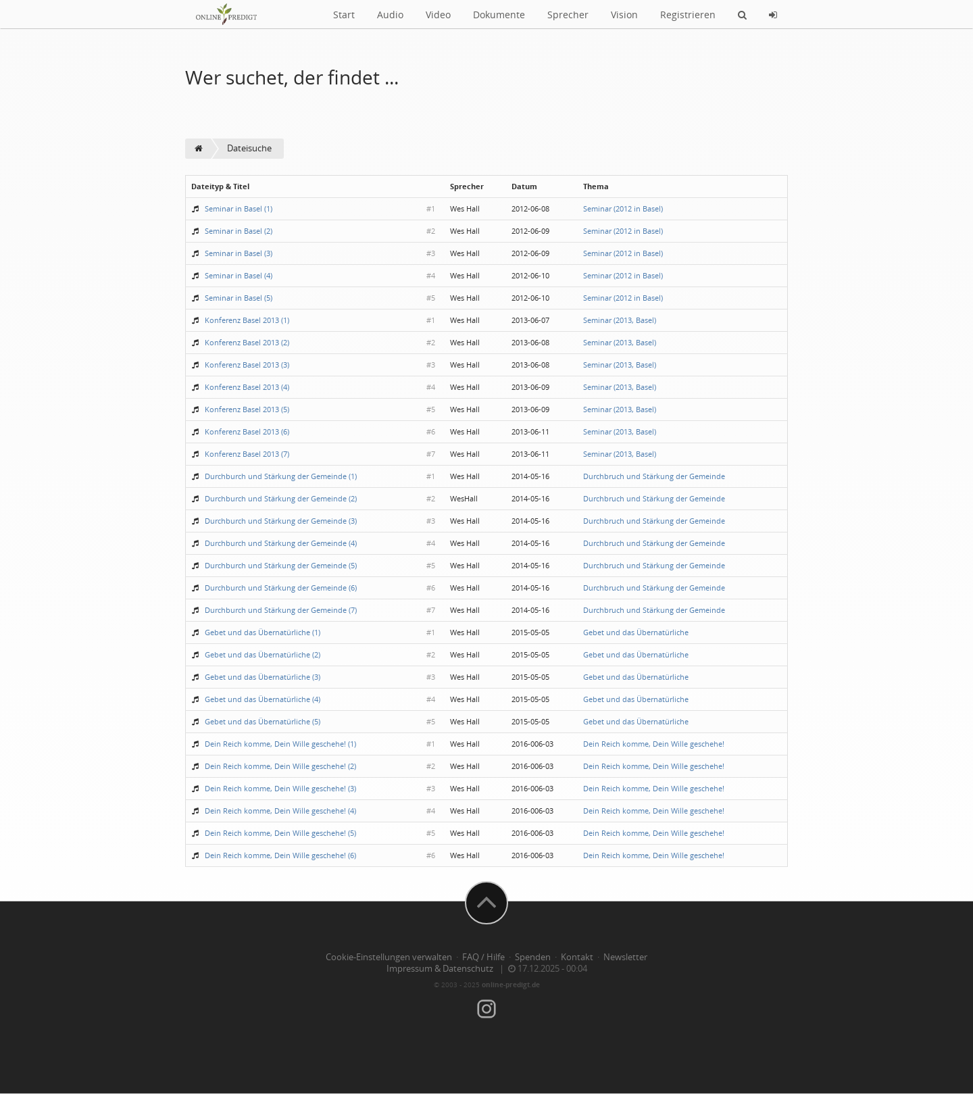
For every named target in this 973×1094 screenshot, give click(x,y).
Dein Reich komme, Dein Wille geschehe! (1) (280, 744)
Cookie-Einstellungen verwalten (389, 957)
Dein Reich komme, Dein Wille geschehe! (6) (280, 855)
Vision (624, 14)
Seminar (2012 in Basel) (623, 208)
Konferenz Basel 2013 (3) (247, 364)
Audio (390, 14)
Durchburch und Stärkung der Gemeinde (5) (281, 565)
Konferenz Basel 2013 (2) (247, 342)
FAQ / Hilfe (483, 957)
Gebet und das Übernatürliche (636, 632)
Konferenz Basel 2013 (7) (247, 454)
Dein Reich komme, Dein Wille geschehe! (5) (280, 833)
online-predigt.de (511, 984)
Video (438, 14)
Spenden (533, 957)
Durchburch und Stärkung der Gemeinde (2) (281, 498)
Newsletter (625, 957)
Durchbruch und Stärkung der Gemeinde (654, 476)
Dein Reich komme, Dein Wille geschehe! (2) (280, 766)
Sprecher (568, 14)
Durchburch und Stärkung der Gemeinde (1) (281, 476)
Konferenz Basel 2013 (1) (247, 320)
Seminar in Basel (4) (238, 275)
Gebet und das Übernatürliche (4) (262, 699)
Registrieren (688, 14)
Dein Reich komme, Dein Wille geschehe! (653, 744)
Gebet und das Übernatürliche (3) (262, 677)
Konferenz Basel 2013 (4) (247, 387)
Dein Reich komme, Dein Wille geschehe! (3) (280, 788)
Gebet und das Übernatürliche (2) (262, 654)
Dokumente (499, 14)
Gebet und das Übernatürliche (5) (262, 721)
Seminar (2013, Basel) (619, 320)
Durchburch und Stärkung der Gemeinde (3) (281, 521)
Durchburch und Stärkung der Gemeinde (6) (281, 587)
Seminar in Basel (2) (238, 231)
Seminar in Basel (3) (238, 253)
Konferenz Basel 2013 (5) (247, 409)
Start (344, 14)
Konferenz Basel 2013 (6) (247, 431)
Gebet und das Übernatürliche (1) (262, 632)
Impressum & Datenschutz (439, 968)
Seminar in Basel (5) (238, 298)
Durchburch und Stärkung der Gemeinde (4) (281, 543)
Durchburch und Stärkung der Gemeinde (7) (281, 610)
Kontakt (577, 957)
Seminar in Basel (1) (238, 208)
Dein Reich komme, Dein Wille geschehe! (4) (280, 810)
